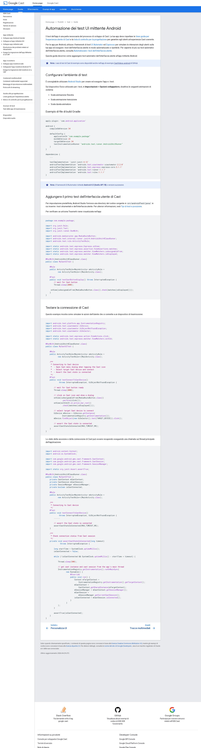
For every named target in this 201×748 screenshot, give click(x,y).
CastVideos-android (122, 63)
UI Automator (97, 44)
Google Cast (52, 3)
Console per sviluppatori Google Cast (52, 739)
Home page (8, 9)
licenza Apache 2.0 (73, 646)
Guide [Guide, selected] (20, 9)
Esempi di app (49, 9)
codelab (63, 9)
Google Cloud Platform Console (132, 743)
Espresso (110, 44)
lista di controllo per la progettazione (90, 39)
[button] (16, 38)
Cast (16, 3)
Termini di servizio (45, 743)
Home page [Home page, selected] (38, 3)
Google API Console (127, 739)
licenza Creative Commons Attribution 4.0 (127, 643)
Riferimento (33, 9)
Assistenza (76, 9)
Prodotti (61, 22)
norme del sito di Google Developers (118, 646)
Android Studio (74, 81)
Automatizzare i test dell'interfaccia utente (93, 51)
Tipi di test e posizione (131, 206)
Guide (76, 22)
